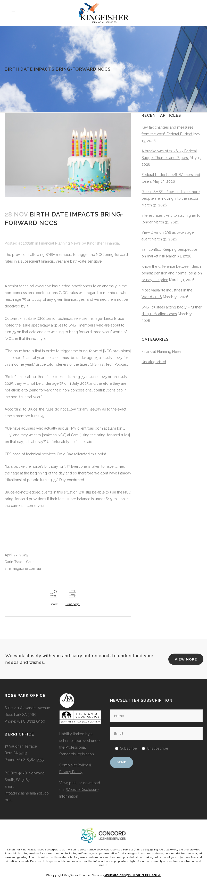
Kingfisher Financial (103, 243)
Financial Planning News (60, 243)
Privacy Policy (70, 772)
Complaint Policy (73, 765)
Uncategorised (154, 362)
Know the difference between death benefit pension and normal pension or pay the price (172, 273)
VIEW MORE (186, 659)
